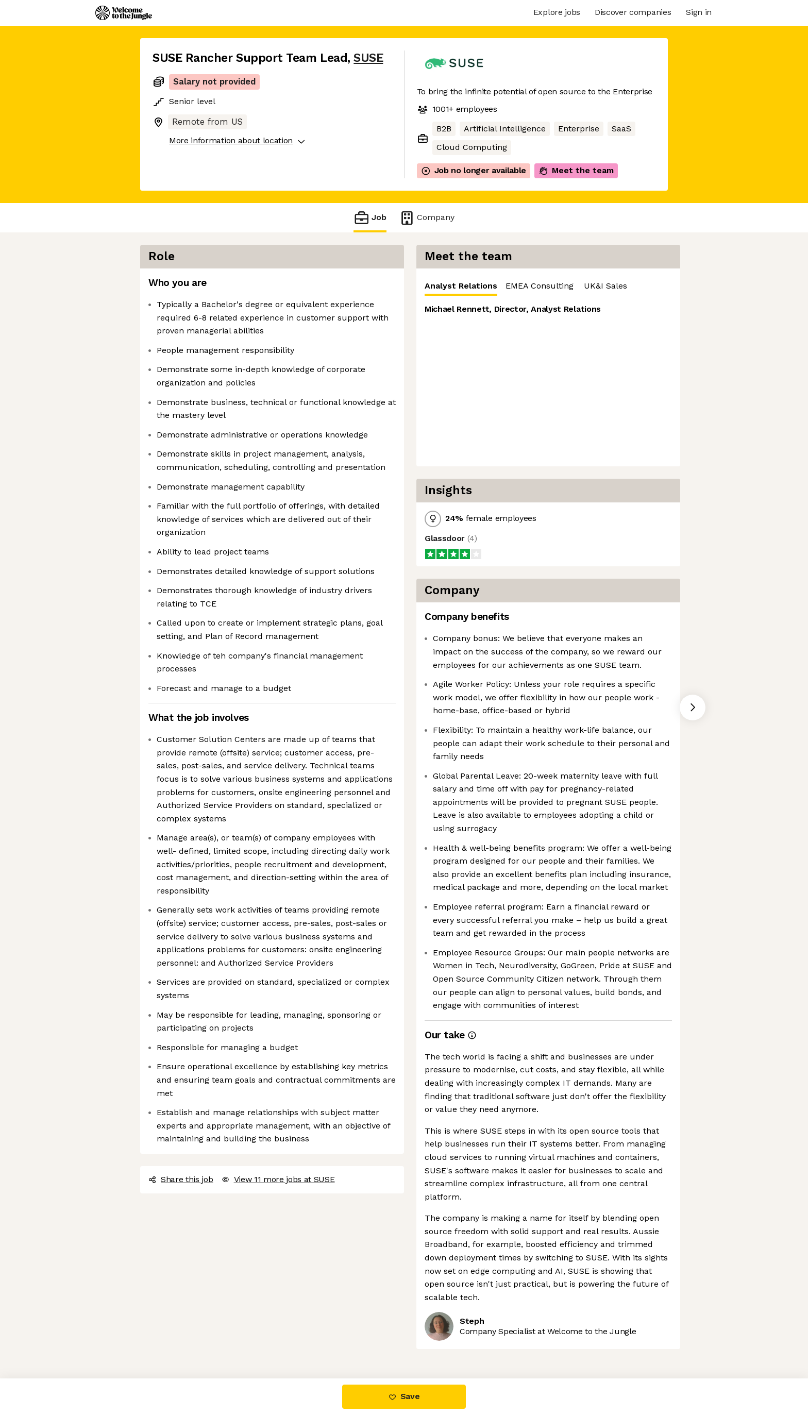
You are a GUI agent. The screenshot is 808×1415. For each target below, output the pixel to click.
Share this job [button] (180, 1179)
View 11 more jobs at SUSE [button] (278, 1179)
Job (370, 217)
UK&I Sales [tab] (605, 286)
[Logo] (123, 13)
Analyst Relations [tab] (461, 288)
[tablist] (548, 286)
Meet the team (576, 170)
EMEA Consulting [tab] (540, 286)
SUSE (368, 58)
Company (426, 217)
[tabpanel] (548, 381)
